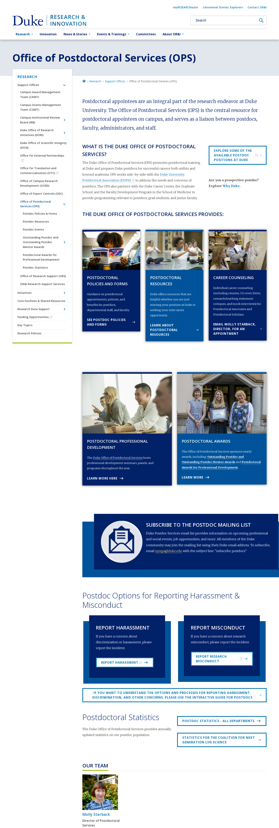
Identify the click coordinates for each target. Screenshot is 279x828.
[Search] (261, 20)
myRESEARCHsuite (185, 7)
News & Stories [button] (75, 34)
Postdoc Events (33, 229)
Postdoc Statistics (35, 267)
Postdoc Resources (36, 221)
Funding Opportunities (33, 317)
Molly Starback (96, 814)
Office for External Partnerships (42, 155)
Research (27, 76)
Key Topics (24, 325)
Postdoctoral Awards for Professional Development (41, 257)
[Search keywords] (224, 20)
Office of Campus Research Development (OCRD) (39, 183)
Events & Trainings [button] (111, 34)
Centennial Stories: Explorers (223, 7)
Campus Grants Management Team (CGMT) (40, 107)
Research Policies (29, 333)
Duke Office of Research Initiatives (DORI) (37, 132)
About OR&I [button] (172, 34)
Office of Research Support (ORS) (43, 276)
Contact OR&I (257, 7)
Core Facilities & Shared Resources (41, 301)
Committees (146, 34)
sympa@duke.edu (168, 551)
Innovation (48, 34)
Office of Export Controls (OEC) (41, 193)
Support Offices (28, 85)
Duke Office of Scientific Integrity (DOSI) (43, 145)
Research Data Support (33, 309)
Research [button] (23, 34)
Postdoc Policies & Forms (40, 213)
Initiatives (24, 293)
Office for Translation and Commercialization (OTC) (38, 170)
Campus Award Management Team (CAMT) (40, 94)
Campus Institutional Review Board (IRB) (40, 120)
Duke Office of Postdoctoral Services (118, 458)
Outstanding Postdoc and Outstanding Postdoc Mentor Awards (40, 242)
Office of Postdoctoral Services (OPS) (35, 204)
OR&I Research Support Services (42, 284)
